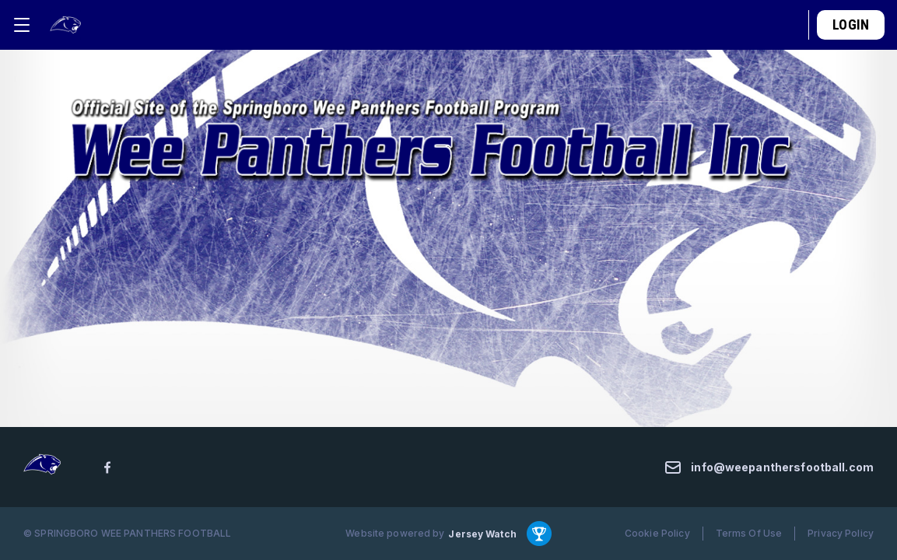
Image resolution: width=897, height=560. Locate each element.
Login (850, 24)
